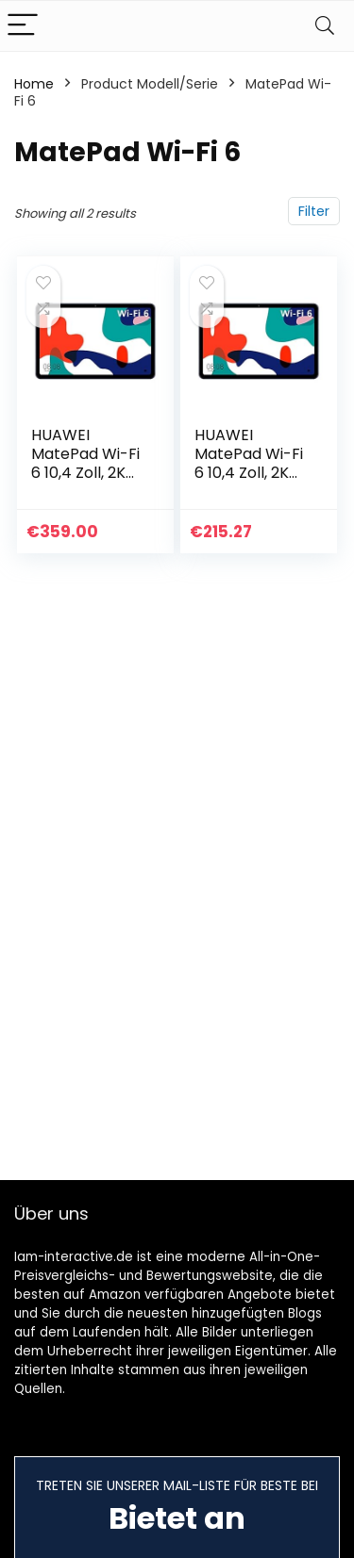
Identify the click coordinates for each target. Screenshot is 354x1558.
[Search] (324, 26)
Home (34, 83)
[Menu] (22, 26)
